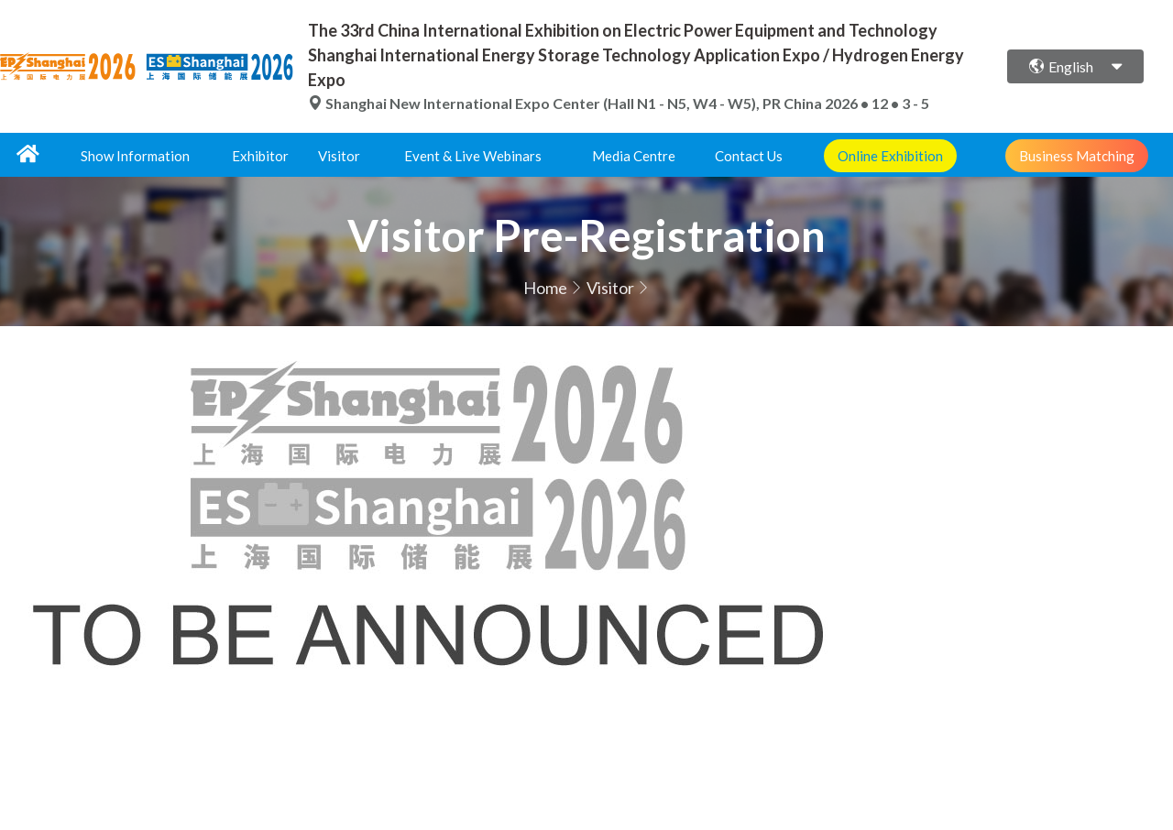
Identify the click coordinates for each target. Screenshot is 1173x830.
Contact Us (749, 155)
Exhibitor (260, 155)
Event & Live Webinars (473, 155)
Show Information (135, 155)
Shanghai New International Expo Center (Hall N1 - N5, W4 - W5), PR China (566, 103)
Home (545, 288)
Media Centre (633, 155)
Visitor (339, 155)
